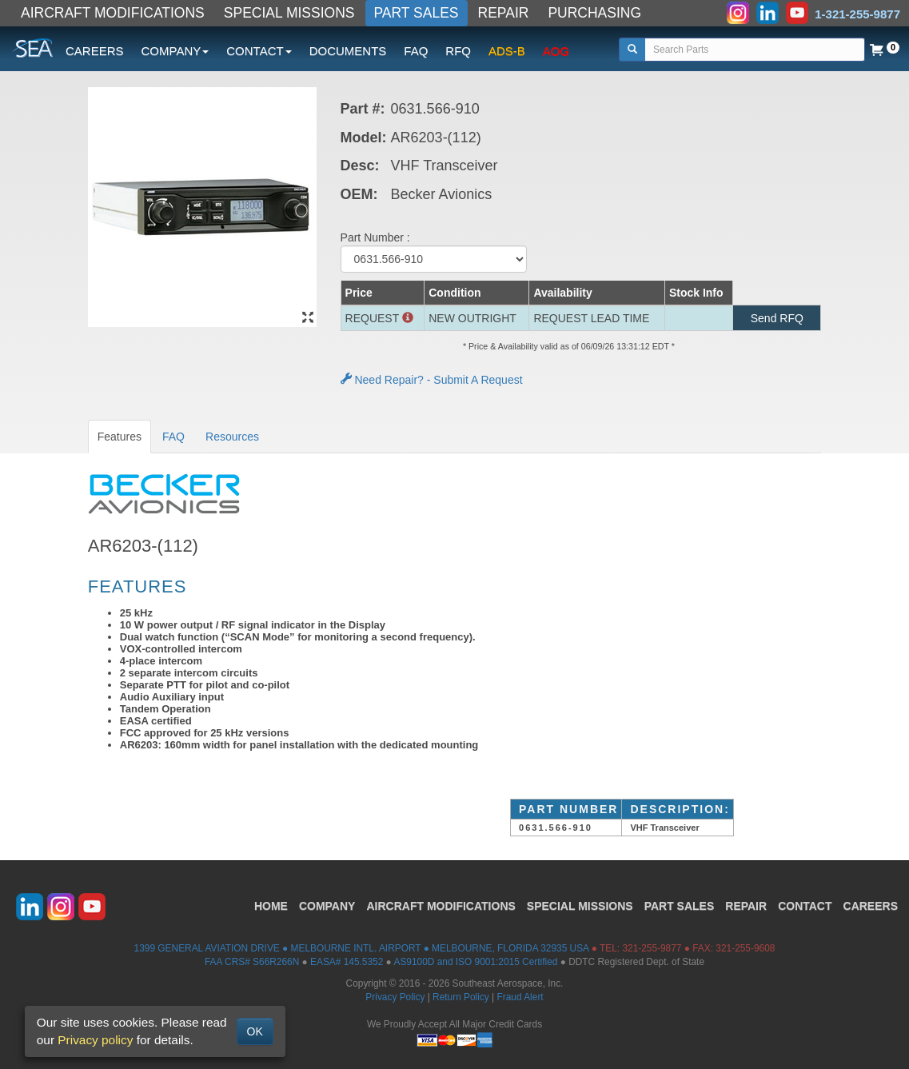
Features (120, 436)
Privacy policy (95, 1040)
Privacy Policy (395, 997)
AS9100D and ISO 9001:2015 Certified (475, 961)
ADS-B (506, 51)
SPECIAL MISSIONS (289, 13)
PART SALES (416, 13)
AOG (556, 51)
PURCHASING (594, 13)
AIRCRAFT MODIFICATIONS (113, 13)
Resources (232, 436)
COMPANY (327, 905)
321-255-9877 (651, 948)
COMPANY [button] (175, 51)
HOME (271, 905)
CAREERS (95, 51)
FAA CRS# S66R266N (252, 961)
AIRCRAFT (440, 905)
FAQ (416, 51)
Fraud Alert (519, 997)
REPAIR (503, 13)
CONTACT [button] (258, 51)
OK (255, 1031)
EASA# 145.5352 (346, 961)
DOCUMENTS (348, 51)
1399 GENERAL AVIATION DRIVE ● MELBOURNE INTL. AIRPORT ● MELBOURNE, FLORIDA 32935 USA (361, 948)
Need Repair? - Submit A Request (432, 379)
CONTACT (804, 905)
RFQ (458, 51)
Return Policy (461, 997)
